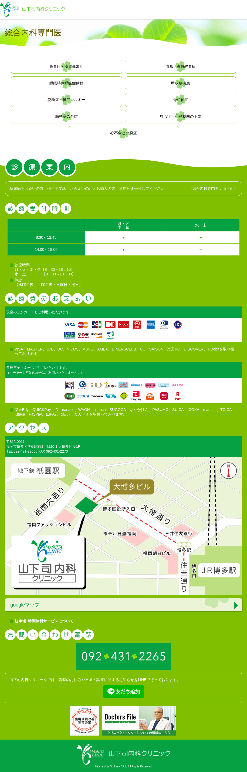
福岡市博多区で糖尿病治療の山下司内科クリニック (32, 9)
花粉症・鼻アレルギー (66, 99)
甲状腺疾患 (180, 83)
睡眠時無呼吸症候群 (66, 83)
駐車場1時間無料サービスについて (44, 621)
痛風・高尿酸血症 (180, 66)
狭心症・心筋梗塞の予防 (180, 116)
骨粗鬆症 (180, 99)
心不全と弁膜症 (123, 133)
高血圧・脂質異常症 (66, 66)
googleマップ (24, 605)
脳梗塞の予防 (66, 116)
